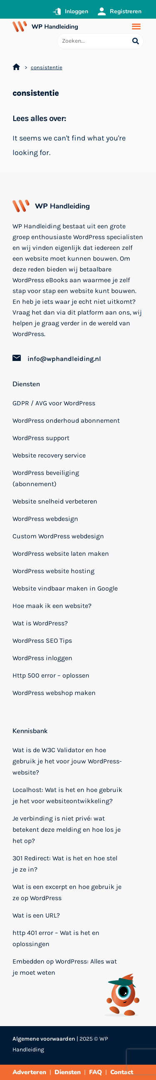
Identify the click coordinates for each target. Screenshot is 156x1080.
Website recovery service (49, 455)
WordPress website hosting (53, 571)
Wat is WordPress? (40, 623)
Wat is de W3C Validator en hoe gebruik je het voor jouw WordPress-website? (67, 761)
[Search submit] (135, 41)
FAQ (95, 1072)
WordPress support (40, 438)
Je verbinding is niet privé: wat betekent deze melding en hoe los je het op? (66, 829)
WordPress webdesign (45, 519)
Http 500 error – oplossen (50, 675)
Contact (121, 1072)
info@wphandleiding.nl (64, 359)
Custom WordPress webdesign (58, 536)
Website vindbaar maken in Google (65, 588)
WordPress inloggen (42, 658)
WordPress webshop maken (54, 693)
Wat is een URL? (36, 915)
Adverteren (29, 1072)
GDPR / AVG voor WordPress (53, 403)
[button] (136, 26)
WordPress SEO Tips (42, 640)
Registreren (125, 11)
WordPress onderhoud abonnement (66, 420)
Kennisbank (29, 731)
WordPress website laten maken (60, 553)
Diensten (26, 384)
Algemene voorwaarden (43, 1038)
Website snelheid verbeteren (54, 501)
